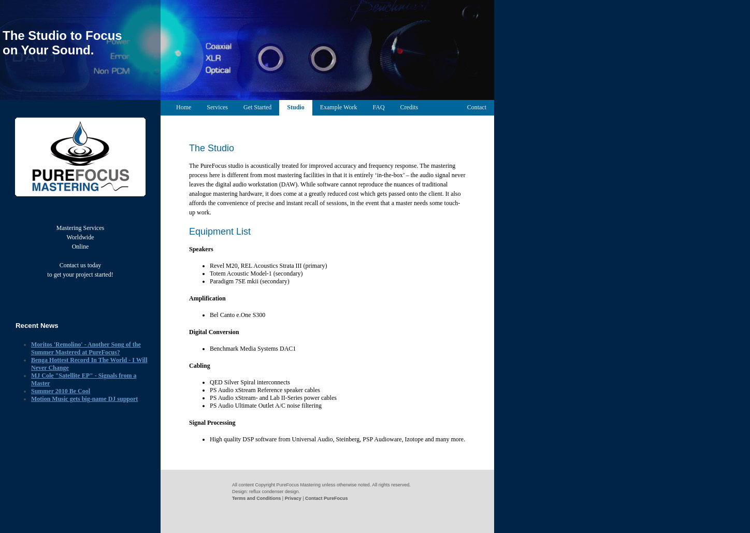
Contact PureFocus (326, 498)
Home (183, 107)
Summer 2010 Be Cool (60, 391)
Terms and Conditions (256, 498)
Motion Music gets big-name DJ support (84, 398)
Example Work (338, 107)
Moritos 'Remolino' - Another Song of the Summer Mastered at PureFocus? (86, 348)
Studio (295, 107)
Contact (476, 107)
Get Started (257, 107)
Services (217, 107)
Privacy (293, 498)
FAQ (378, 107)
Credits (409, 107)
